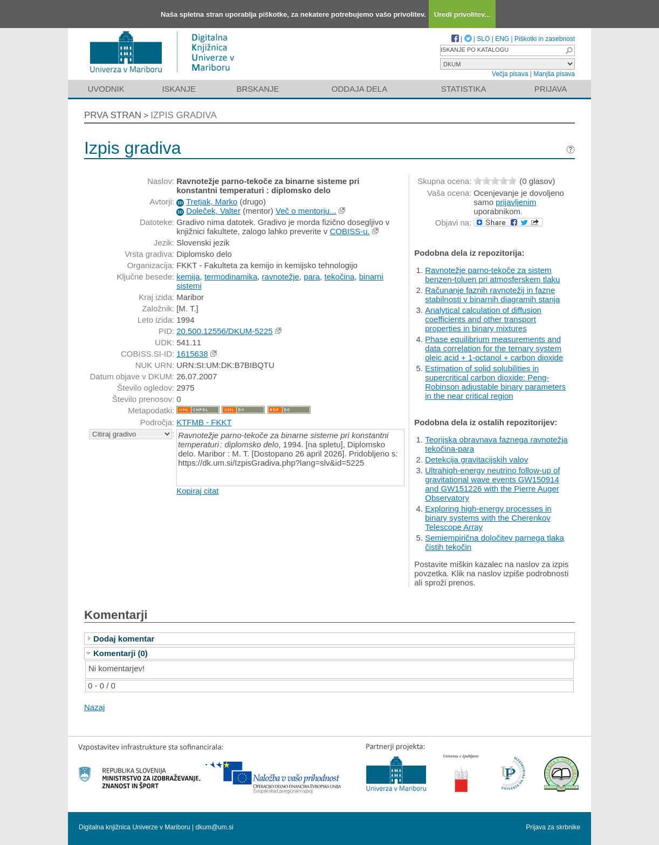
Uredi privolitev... (462, 14)
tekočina (340, 276)
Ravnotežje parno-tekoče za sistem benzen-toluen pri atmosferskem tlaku (492, 274)
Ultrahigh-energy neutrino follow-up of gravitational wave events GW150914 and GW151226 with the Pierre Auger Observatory (492, 484)
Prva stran (112, 115)
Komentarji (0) (120, 653)
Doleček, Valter (213, 210)
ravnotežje (280, 276)
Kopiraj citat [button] (197, 490)
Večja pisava (510, 74)
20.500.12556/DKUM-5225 (224, 331)
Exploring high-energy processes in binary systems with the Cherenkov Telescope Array (488, 517)
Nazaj (94, 707)
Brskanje (257, 88)
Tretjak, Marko (211, 201)
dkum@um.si (215, 827)
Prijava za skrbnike (553, 827)
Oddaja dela (359, 88)
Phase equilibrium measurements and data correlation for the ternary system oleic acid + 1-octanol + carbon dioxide (494, 348)
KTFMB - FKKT (204, 422)
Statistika (463, 88)
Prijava (550, 88)
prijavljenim (516, 202)
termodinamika (230, 276)
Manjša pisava (554, 74)
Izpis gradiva (183, 115)
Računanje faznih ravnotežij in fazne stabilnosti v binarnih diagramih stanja (492, 294)
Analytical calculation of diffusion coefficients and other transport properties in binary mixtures (483, 319)
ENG (502, 39)
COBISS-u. (349, 231)
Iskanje (179, 88)
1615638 (192, 353)
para (312, 276)
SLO (483, 39)
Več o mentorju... (306, 210)
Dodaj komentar (123, 638)
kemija (188, 276)
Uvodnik (105, 88)
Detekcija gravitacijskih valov (476, 459)
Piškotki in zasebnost (544, 39)
